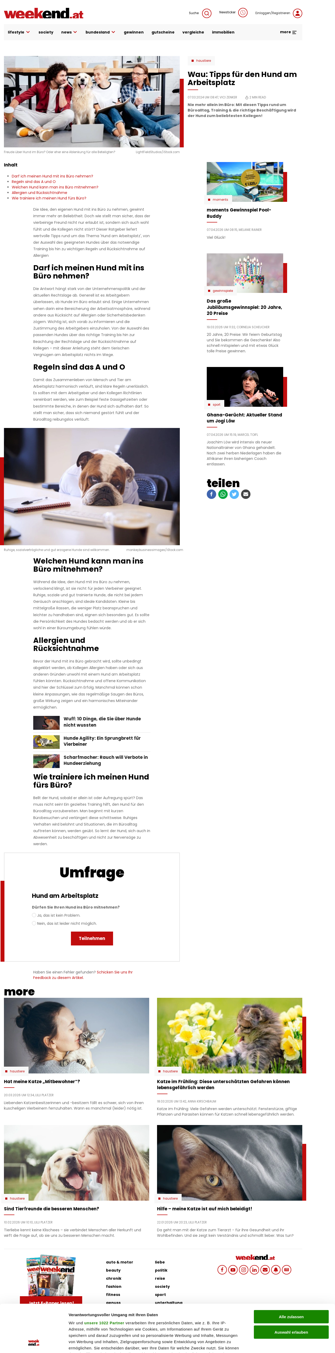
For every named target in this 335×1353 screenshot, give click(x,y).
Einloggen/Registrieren (278, 13)
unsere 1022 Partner (104, 1278)
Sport (216, 405)
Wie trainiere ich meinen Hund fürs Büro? (49, 198)
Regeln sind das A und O (34, 181)
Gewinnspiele (223, 291)
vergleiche (193, 32)
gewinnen (134, 32)
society (45, 32)
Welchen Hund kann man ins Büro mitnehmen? (55, 187)
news (69, 32)
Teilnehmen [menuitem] (92, 938)
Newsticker (233, 12)
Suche (200, 13)
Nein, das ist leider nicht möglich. (67, 923)
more (288, 32)
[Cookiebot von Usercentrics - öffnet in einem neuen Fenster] (34, 1343)
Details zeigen (278, 1342)
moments (220, 200)
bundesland (101, 32)
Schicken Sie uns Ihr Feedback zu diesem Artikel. (83, 975)
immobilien (223, 32)
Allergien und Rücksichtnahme (39, 192)
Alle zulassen (291, 1272)
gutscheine (163, 32)
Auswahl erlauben (291, 1287)
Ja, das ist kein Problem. (58, 915)
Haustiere (203, 61)
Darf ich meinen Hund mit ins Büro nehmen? (52, 176)
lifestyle (19, 32)
